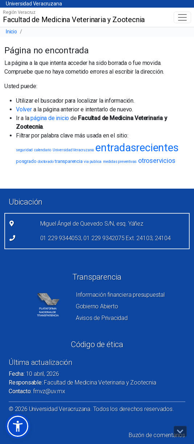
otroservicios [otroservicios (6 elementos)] (156, 160)
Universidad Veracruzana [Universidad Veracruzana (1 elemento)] (73, 150)
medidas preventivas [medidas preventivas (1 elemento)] (120, 162)
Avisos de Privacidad (102, 317)
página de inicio (49, 118)
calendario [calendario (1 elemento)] (42, 150)
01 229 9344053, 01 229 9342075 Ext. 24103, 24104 (105, 238)
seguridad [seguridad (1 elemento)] (24, 150)
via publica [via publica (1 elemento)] (93, 162)
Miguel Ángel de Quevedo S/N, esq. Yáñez (91, 223)
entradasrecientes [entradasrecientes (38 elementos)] (137, 147)
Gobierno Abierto (97, 306)
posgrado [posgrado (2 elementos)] (26, 161)
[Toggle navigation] (182, 17)
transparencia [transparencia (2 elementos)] (68, 161)
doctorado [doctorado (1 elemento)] (45, 162)
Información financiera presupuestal (120, 294)
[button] (17, 426)
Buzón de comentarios (157, 435)
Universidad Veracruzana (34, 4)
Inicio (11, 31)
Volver (24, 109)
